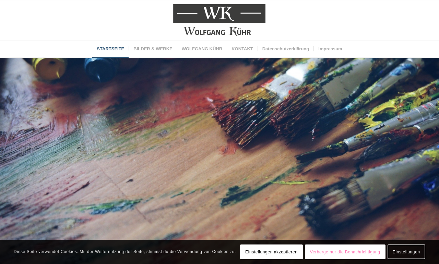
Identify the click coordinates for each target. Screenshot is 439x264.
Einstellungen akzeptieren (271, 252)
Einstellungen (406, 252)
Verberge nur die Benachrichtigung (345, 252)
